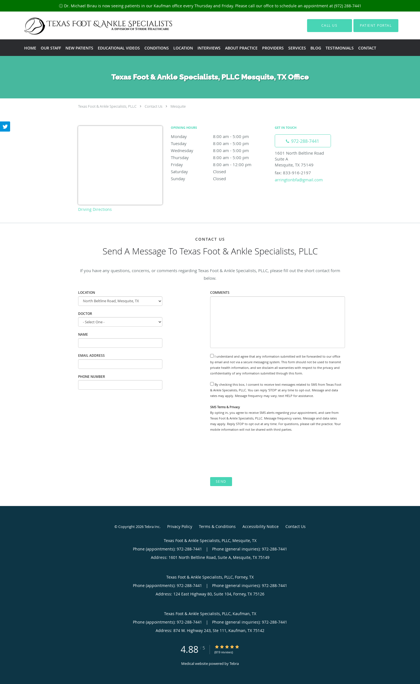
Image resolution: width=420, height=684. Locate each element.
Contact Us (153, 106)
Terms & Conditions (217, 526)
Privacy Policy (179, 526)
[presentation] (253, 455)
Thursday (220, 157)
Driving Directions (95, 209)
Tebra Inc (152, 526)
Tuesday (220, 143)
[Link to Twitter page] (5, 126)
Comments (220, 292)
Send (221, 481)
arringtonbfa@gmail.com (299, 179)
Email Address (91, 355)
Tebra (234, 663)
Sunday (220, 178)
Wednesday (220, 150)
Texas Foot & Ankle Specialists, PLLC (107, 106)
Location (86, 292)
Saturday (220, 171)
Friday (220, 164)
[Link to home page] (87, 25)
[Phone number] (303, 140)
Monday (220, 136)
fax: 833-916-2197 (293, 172)
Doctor (85, 313)
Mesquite (178, 106)
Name (83, 334)
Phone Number (91, 376)
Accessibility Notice (260, 526)
